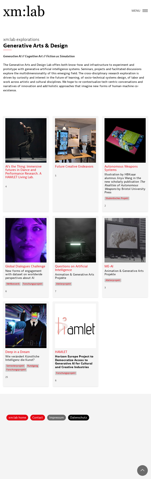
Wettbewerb (13, 283)
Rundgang (32, 365)
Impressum (56, 417)
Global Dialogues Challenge (25, 266)
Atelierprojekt (63, 283)
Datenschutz (78, 417)
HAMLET (61, 352)
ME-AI (109, 266)
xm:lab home (17, 417)
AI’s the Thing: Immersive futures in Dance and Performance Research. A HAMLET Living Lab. (23, 172)
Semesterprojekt (15, 365)
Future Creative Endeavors (74, 166)
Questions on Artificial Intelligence (71, 268)
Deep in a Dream (17, 352)
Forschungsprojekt (32, 283)
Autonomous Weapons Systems (121, 168)
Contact (37, 417)
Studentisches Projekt (117, 198)
